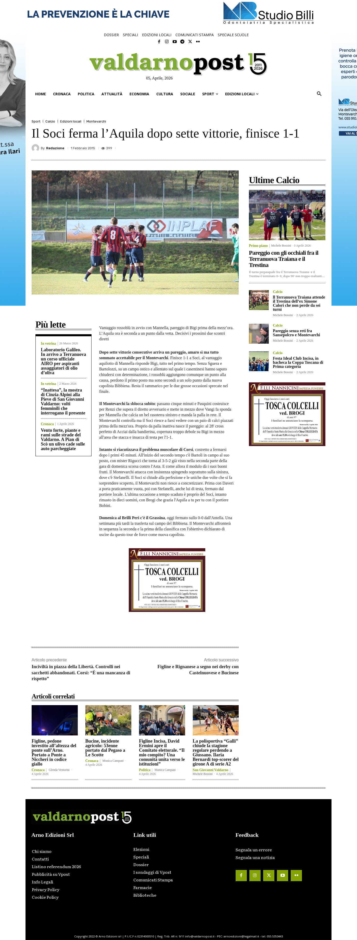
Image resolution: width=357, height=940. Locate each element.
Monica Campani (113, 760)
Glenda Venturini (59, 770)
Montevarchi (96, 121)
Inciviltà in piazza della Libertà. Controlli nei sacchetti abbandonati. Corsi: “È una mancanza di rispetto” (81, 672)
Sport (36, 121)
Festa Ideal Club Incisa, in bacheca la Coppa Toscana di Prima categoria (298, 362)
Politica (144, 770)
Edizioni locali (70, 121)
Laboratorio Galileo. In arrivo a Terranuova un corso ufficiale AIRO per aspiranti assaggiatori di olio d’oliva (63, 361)
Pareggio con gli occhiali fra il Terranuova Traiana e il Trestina (283, 258)
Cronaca (47, 424)
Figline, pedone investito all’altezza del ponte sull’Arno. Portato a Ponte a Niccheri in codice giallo (54, 752)
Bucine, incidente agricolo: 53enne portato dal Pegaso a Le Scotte (105, 747)
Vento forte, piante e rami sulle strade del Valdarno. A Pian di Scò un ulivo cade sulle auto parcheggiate (63, 439)
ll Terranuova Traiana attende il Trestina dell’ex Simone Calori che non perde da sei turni (299, 303)
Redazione (55, 148)
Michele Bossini (203, 774)
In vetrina (48, 343)
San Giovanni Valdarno (210, 770)
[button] (319, 94)
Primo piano (258, 246)
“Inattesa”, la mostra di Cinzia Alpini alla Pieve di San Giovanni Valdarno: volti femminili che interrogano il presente (63, 401)
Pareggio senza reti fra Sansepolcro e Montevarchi (296, 333)
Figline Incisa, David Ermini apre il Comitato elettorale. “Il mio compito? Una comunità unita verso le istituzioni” (162, 752)
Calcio (50, 121)
